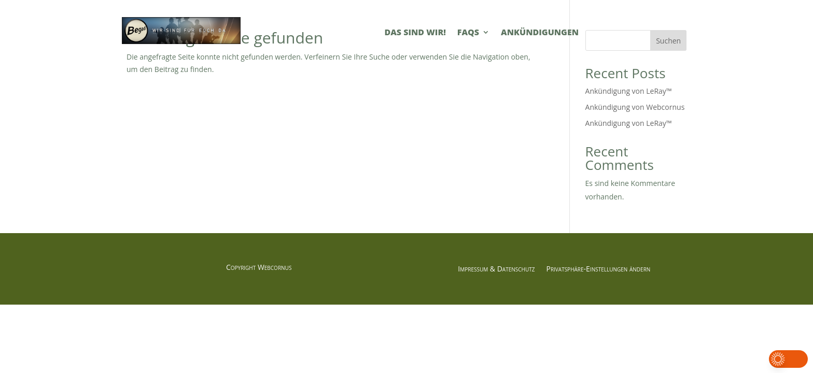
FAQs (468, 33)
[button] (788, 359)
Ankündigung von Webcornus (635, 107)
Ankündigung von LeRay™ (628, 91)
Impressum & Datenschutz (496, 269)
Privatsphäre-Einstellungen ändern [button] (598, 269)
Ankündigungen (540, 33)
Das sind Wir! (414, 33)
